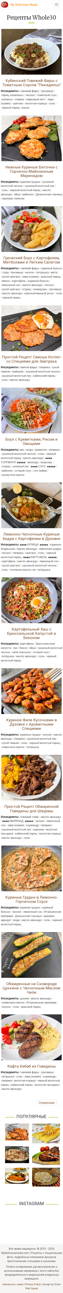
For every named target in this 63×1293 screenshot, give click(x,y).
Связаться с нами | (13, 1284)
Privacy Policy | (34, 1284)
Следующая (48, 1102)
